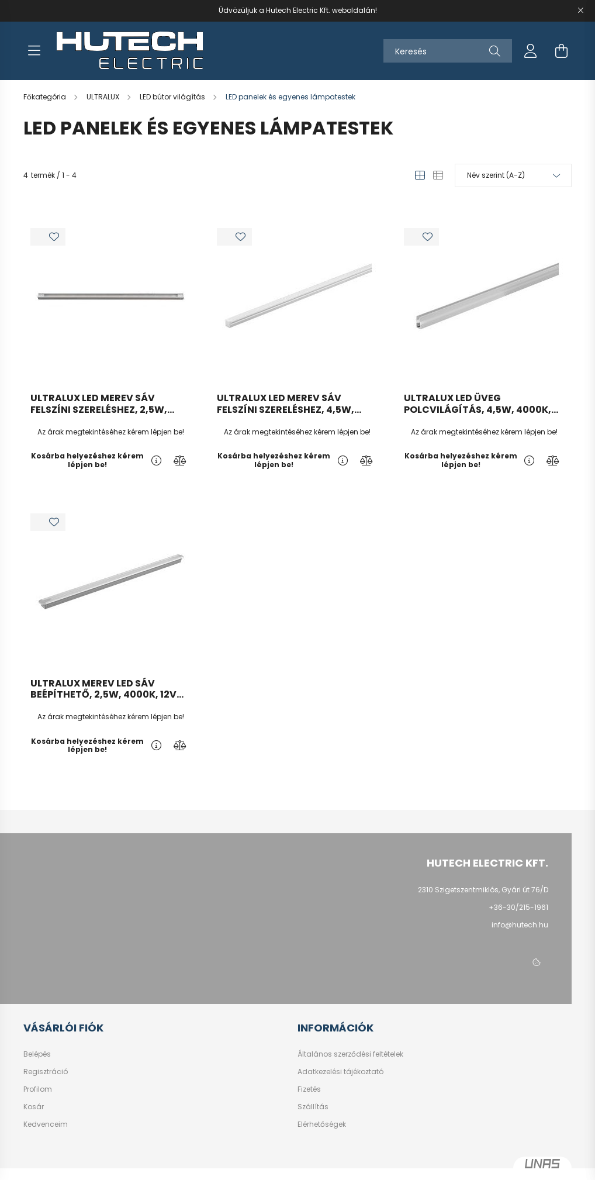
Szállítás (313, 1107)
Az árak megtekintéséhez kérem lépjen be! (110, 432)
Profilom (37, 1089)
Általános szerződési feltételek (350, 1054)
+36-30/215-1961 (518, 907)
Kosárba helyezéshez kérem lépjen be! (87, 460)
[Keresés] (447, 51)
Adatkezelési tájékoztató (340, 1072)
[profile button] (530, 51)
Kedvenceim (45, 1124)
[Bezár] (580, 10)
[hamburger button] (34, 51)
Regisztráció (45, 1072)
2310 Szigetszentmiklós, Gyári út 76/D (483, 890)
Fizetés (309, 1089)
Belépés (37, 1054)
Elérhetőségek (322, 1124)
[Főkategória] (45, 97)
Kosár (33, 1107)
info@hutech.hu (520, 925)
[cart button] (561, 51)
